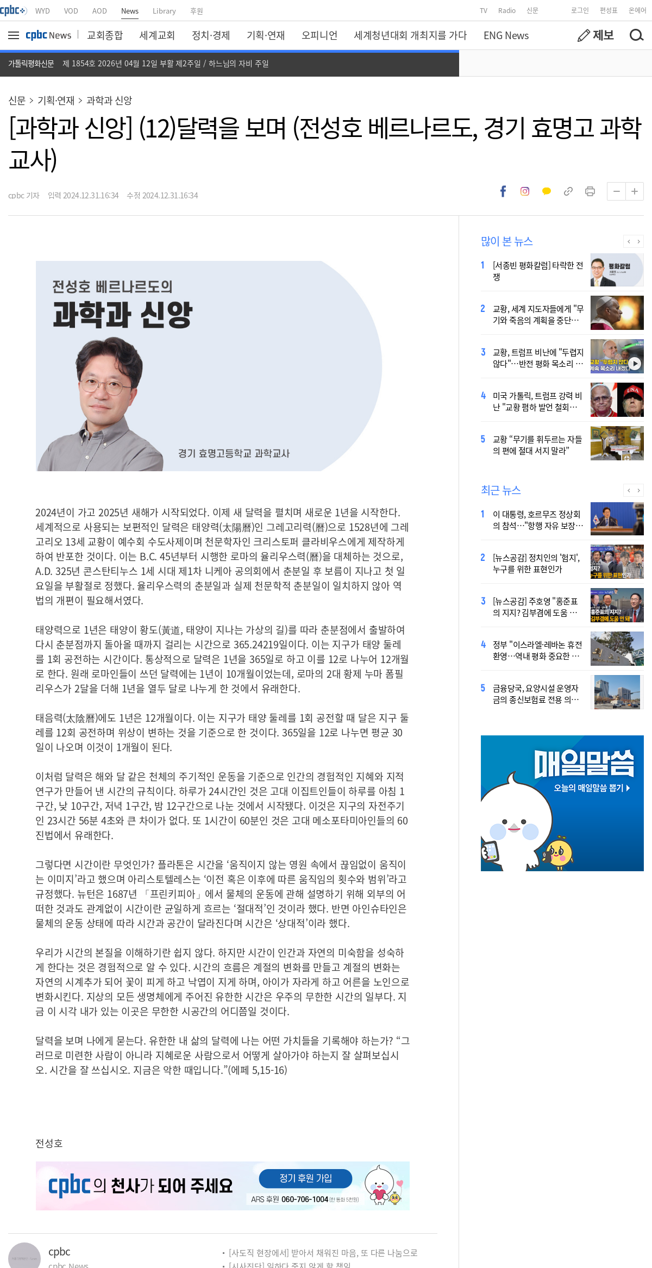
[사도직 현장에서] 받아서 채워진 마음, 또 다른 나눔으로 (323, 1252)
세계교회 (157, 35)
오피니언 (319, 35)
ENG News (506, 35)
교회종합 (105, 35)
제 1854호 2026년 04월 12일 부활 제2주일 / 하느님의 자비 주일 (165, 63)
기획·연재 (266, 35)
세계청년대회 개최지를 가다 (410, 35)
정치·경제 (211, 35)
